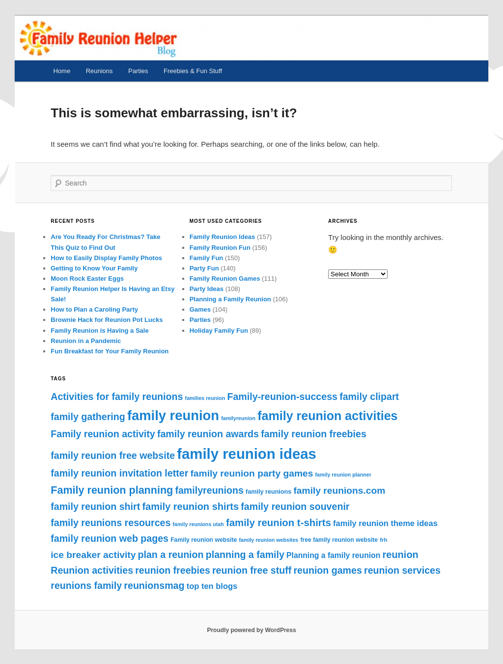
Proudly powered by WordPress (251, 630)
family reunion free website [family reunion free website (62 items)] (113, 455)
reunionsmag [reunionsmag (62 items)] (154, 585)
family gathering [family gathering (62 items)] (88, 416)
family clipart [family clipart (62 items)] (369, 396)
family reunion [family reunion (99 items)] (173, 415)
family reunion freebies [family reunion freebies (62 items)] (313, 433)
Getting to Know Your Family (94, 268)
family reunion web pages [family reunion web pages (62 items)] (109, 538)
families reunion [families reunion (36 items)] (205, 398)
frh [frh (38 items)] (383, 540)
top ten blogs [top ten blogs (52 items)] (212, 586)
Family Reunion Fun (220, 247)
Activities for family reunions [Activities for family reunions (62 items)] (117, 396)
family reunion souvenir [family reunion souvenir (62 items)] (295, 506)
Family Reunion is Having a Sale (99, 330)
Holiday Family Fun (219, 330)
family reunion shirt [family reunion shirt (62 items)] (95, 506)
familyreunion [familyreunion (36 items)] (238, 418)
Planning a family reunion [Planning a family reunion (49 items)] (333, 555)
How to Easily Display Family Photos (106, 258)
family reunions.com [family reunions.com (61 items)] (339, 490)
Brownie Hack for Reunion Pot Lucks (107, 319)
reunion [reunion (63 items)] (401, 554)
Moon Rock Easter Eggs (87, 278)
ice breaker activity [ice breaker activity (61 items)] (93, 555)
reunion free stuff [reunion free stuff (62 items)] (251, 570)
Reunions (99, 71)
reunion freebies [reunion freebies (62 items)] (172, 570)
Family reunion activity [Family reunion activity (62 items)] (103, 433)
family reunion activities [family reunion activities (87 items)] (327, 416)
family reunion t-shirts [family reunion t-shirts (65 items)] (278, 522)
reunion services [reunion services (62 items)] (402, 570)
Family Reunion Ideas (222, 236)
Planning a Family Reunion (230, 299)
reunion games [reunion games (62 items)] (327, 570)
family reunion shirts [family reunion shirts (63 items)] (190, 506)
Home (61, 71)
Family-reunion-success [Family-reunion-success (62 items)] (282, 396)
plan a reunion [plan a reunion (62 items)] (171, 554)
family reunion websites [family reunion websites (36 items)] (268, 540)
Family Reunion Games (225, 278)
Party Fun (204, 268)
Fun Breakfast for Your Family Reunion (109, 351)
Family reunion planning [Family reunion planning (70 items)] (112, 490)
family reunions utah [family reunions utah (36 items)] (198, 524)
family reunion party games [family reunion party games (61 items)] (251, 473)
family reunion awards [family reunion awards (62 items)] (208, 433)
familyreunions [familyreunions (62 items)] (209, 490)
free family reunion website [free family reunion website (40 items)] (339, 539)
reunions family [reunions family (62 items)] (86, 585)
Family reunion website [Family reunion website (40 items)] (203, 539)
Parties (138, 71)
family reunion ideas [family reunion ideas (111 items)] (246, 454)
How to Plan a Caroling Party (94, 309)
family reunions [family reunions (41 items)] (268, 491)
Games (200, 309)
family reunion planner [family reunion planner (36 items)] (343, 475)
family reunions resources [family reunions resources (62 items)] (110, 522)
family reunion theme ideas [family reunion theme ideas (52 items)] (385, 523)
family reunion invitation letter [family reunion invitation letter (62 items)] (119, 473)
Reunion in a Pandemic (86, 341)
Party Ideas (207, 288)
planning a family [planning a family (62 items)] (245, 554)
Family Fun (207, 258)
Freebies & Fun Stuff (193, 71)
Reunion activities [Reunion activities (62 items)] (92, 570)
